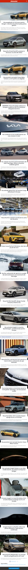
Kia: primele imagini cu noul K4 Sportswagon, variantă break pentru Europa (14, 329)
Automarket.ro (14, 1)
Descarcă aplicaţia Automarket (14, 568)
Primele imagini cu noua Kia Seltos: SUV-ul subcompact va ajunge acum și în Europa (14, 499)
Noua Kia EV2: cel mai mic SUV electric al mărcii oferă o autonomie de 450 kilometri (14, 361)
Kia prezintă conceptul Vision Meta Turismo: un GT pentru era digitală (14, 78)
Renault (13, 564)
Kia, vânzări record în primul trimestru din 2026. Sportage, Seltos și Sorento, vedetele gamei (14, 163)
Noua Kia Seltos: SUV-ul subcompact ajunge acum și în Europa (14, 416)
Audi (15, 564)
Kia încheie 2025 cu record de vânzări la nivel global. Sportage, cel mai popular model (14, 389)
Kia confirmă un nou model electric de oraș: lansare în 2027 (14, 135)
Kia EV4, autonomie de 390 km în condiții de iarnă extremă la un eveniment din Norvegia (14, 275)
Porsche (22, 564)
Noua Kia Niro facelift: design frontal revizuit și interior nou (14, 301)
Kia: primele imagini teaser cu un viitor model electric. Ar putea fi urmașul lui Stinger (14, 470)
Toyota (19, 564)
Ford (17, 564)
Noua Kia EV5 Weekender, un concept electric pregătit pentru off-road (14, 555)
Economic (16, 160)
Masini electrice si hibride (16, 216)
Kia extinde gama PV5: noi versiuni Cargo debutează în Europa (14, 191)
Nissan (25, 564)
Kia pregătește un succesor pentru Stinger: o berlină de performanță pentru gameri (14, 24)
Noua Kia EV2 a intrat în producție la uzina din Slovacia (14, 218)
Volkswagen (10, 564)
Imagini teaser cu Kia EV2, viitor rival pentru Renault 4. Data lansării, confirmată (14, 528)
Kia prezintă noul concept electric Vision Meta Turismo (14, 442)
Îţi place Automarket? (6, 336)
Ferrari (5, 564)
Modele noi (16, 104)
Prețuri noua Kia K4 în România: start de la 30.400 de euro (14, 246)
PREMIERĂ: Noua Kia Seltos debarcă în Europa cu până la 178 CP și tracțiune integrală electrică (14, 107)
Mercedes (2, 564)
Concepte (17, 440)
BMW (7, 564)
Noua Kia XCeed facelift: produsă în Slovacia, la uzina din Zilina (14, 51)
